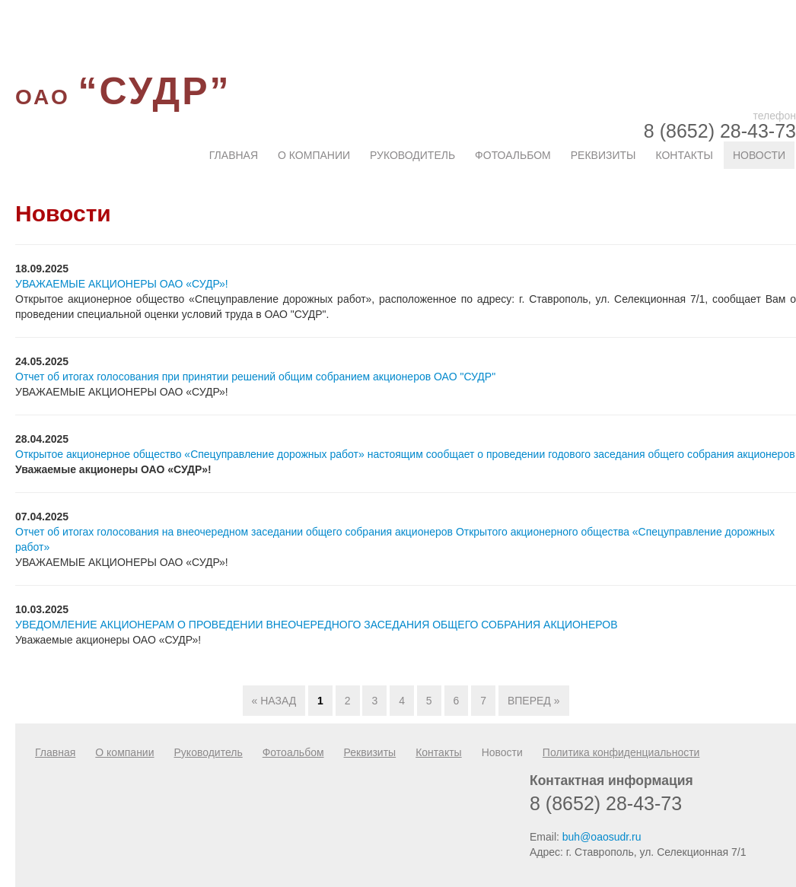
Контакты (684, 155)
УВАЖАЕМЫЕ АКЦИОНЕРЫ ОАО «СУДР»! (121, 284)
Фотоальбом (513, 155)
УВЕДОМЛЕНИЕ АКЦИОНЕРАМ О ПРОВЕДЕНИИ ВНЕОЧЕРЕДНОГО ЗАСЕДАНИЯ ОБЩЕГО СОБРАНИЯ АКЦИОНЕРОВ (316, 624)
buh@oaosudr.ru (602, 837)
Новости (759, 155)
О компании (314, 155)
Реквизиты (603, 155)
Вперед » (534, 701)
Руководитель (412, 155)
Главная (233, 155)
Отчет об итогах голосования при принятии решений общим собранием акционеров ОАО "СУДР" (255, 376)
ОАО (123, 97)
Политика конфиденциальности (621, 752)
